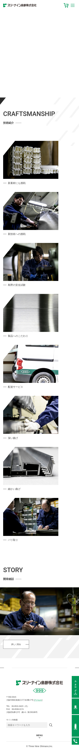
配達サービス (15, 387)
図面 (75, 704)
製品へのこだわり (18, 336)
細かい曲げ (14, 489)
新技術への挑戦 (17, 234)
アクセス (38, 700)
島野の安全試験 (17, 285)
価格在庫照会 (75, 724)
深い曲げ (13, 438)
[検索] (51, 725)
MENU (39, 735)
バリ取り (13, 540)
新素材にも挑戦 (17, 183)
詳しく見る (16, 644)
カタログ (75, 685)
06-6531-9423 (75, 741)
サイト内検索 (12, 720)
